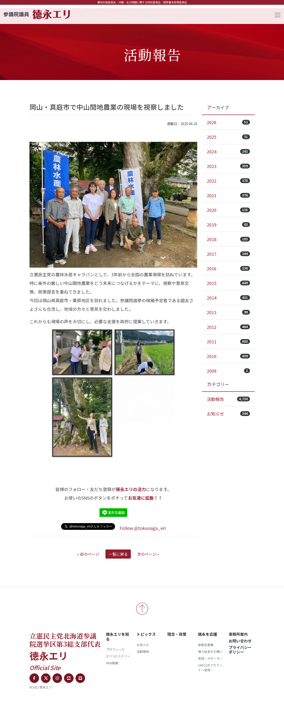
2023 (228, 166)
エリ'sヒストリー (118, 656)
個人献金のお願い (210, 651)
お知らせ (228, 413)
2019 (228, 224)
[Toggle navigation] (276, 14)
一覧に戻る (118, 554)
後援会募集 (206, 644)
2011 (228, 341)
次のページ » (148, 554)
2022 (228, 181)
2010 (228, 356)
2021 (228, 195)
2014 (228, 298)
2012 (228, 327)
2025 (228, 137)
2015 (228, 283)
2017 (228, 254)
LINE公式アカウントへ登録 (210, 667)
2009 (228, 371)
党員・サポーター (210, 658)
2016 (228, 268)
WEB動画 (112, 663)
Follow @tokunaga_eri (143, 528)
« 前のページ (88, 554)
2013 (228, 312)
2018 (228, 239)
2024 (228, 151)
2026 (228, 122)
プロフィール (115, 649)
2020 (228, 210)
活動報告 (228, 399)
